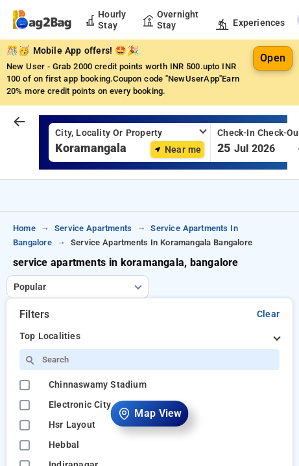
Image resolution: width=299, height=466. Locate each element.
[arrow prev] (19, 122)
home (24, 228)
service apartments (93, 228)
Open (272, 58)
